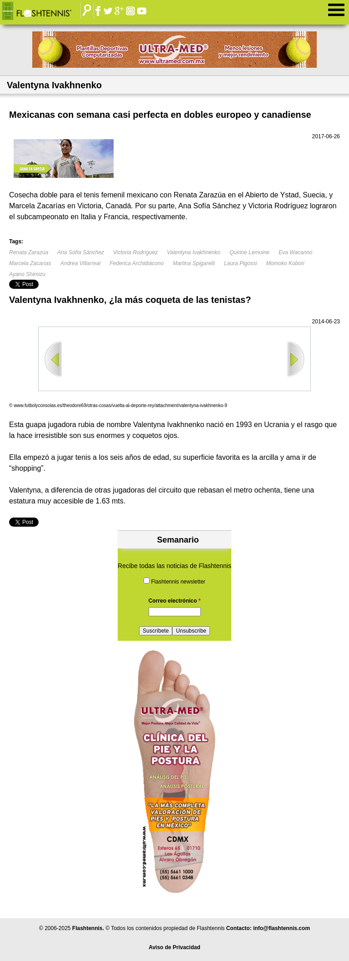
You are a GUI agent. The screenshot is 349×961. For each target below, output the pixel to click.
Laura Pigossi (240, 263)
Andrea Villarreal (80, 263)
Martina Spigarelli (194, 263)
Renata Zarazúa (28, 252)
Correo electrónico (175, 601)
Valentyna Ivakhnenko (193, 252)
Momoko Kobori (285, 263)
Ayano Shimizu (27, 274)
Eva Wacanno (296, 252)
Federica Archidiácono (137, 263)
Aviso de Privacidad (174, 947)
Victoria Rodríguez (135, 252)
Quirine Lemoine (249, 252)
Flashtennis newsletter (178, 582)
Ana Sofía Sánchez (80, 252)
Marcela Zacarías (30, 263)
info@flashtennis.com (281, 928)
